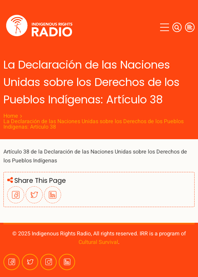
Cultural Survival (98, 242)
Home (10, 116)
